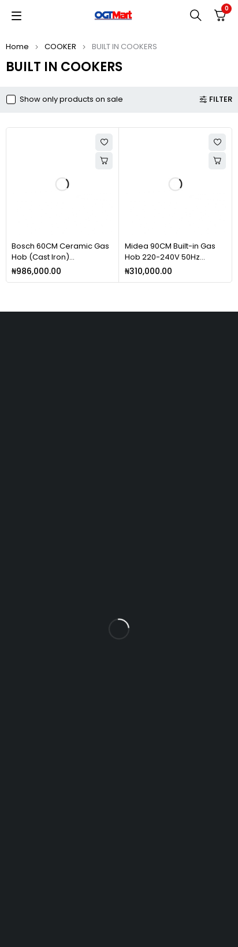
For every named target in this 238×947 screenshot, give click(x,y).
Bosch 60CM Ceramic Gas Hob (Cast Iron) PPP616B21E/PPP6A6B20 (60, 257)
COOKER (60, 46)
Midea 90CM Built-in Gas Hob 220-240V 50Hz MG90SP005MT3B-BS (170, 257)
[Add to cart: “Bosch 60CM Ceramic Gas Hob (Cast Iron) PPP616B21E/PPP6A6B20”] (104, 160)
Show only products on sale (71, 99)
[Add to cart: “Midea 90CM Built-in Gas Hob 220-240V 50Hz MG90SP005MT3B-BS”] (217, 160)
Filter (220, 99)
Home (17, 46)
